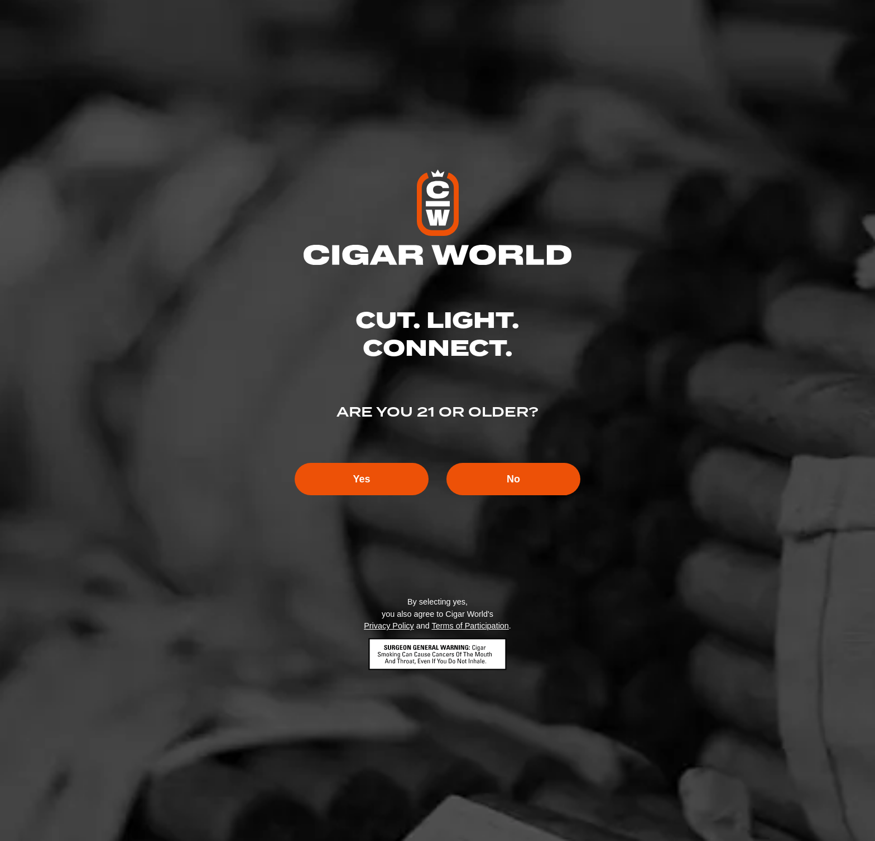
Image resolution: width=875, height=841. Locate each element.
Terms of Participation (469, 625)
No (513, 479)
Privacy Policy (389, 625)
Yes (361, 479)
